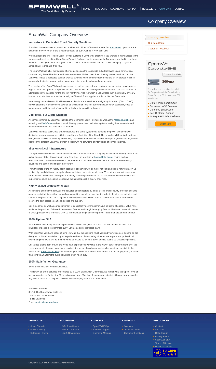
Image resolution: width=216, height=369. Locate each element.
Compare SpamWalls (172, 74)
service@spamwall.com (46, 302)
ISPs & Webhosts (70, 326)
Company (165, 8)
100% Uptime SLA (50, 251)
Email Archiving (37, 329)
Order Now (165, 123)
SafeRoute (47, 123)
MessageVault (121, 120)
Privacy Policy (162, 336)
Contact (180, 8)
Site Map (159, 329)
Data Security (161, 333)
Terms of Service (163, 343)
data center (115, 47)
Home (86, 8)
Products (100, 8)
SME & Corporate (70, 329)
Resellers (149, 8)
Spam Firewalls (37, 326)
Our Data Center (156, 43)
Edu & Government (71, 333)
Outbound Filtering (39, 333)
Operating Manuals (102, 333)
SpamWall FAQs (101, 326)
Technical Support (101, 329)
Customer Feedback (158, 48)
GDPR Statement (163, 346)
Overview (128, 326)
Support (133, 8)
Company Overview (158, 37)
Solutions (117, 8)
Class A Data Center (103, 157)
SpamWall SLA (162, 339)
